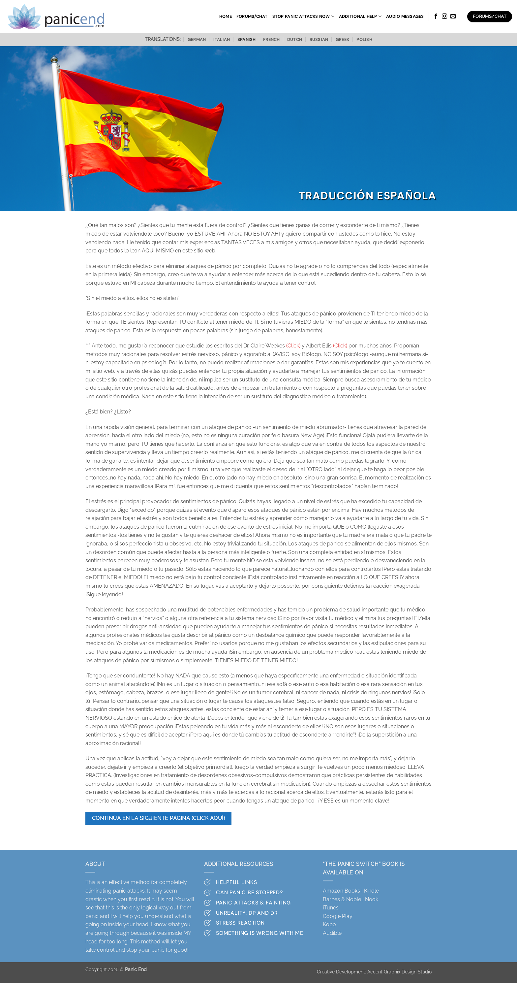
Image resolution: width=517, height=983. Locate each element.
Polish (364, 39)
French (271, 39)
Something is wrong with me (259, 933)
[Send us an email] (453, 16)
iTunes (331, 907)
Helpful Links (236, 882)
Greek (342, 39)
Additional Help (360, 16)
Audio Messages (405, 16)
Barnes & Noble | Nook (350, 899)
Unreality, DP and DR (247, 912)
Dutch (294, 39)
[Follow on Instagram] (444, 16)
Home (225, 16)
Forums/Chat (252, 16)
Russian (319, 39)
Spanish (246, 39)
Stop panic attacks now (303, 16)
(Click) (293, 346)
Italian (221, 39)
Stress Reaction (240, 922)
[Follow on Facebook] (436, 16)
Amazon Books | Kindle (351, 891)
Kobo (329, 924)
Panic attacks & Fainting (253, 902)
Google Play (337, 916)
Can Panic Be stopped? (249, 892)
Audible (332, 933)
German (197, 39)
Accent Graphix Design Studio (399, 971)
